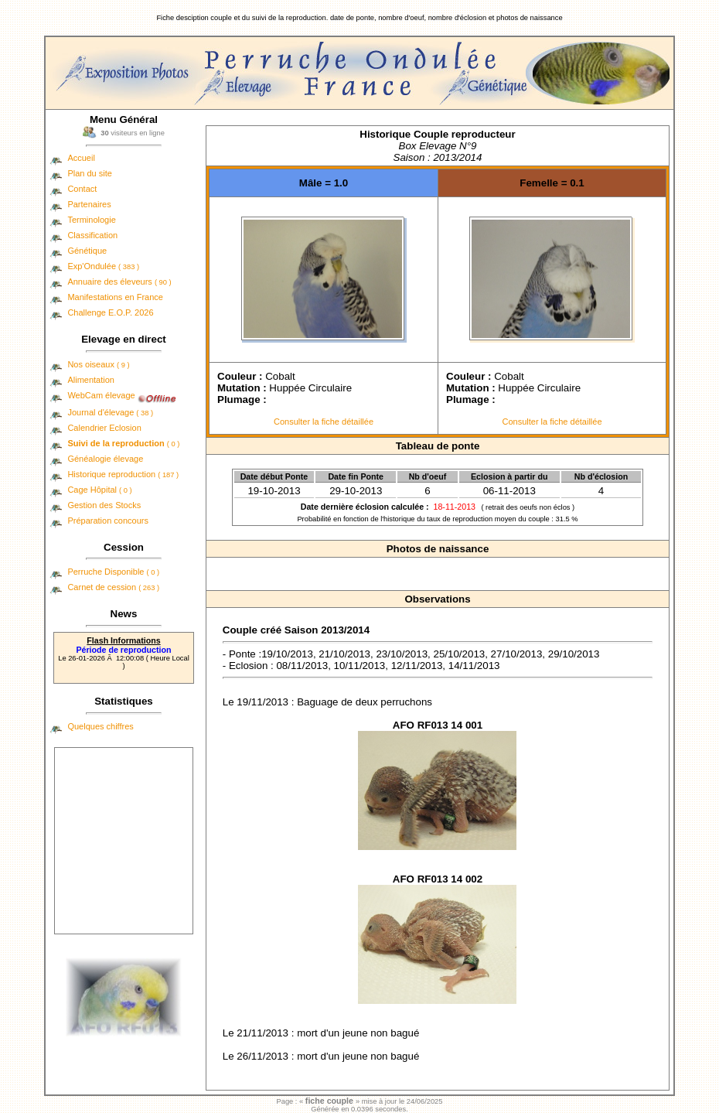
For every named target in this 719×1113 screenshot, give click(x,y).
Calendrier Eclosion (104, 427)
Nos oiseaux (98, 364)
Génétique (87, 250)
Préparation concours (107, 520)
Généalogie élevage (105, 458)
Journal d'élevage (110, 412)
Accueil (80, 157)
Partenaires (89, 204)
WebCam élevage (101, 395)
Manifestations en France (115, 297)
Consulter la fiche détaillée (323, 421)
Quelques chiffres (100, 726)
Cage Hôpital (99, 489)
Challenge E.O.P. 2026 (110, 312)
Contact (82, 188)
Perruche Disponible (113, 571)
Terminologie (91, 219)
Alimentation (90, 379)
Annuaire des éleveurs (119, 281)
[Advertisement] (123, 841)
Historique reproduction (123, 474)
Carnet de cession (113, 587)
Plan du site (89, 173)
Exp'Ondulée (103, 266)
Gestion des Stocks (104, 505)
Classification (92, 235)
